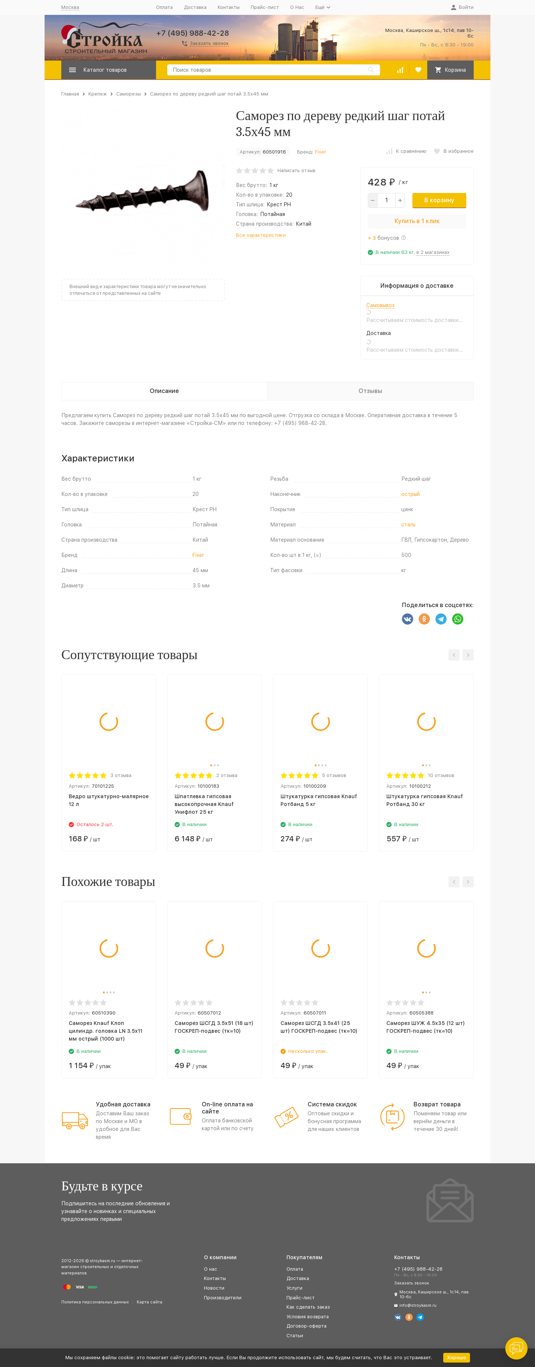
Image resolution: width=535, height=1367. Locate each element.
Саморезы (128, 94)
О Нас (297, 7)
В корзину (439, 200)
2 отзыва (226, 775)
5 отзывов (334, 775)
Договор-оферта (306, 1326)
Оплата (164, 7)
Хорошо (456, 1357)
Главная (70, 94)
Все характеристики (261, 235)
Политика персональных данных (95, 1302)
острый (410, 494)
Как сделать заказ (308, 1307)
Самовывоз (380, 305)
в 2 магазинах (433, 252)
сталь (408, 525)
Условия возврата (307, 1316)
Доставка (195, 7)
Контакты (229, 7)
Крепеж (97, 94)
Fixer (320, 152)
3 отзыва (121, 775)
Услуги (294, 1288)
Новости (214, 1288)
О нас (210, 1269)
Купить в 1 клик (417, 221)
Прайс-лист (265, 7)
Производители (222, 1297)
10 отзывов (441, 775)
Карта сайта (149, 1302)
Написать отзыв (296, 170)
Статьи (294, 1335)
